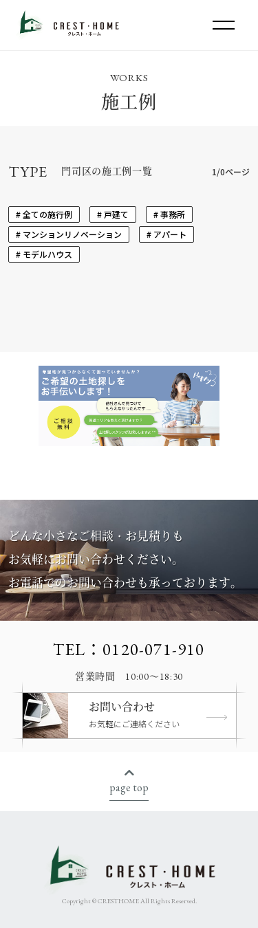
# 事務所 (169, 214)
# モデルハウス (44, 254)
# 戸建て (113, 214)
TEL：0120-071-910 (128, 649)
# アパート (166, 234)
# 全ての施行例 (44, 214)
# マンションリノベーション (69, 234)
